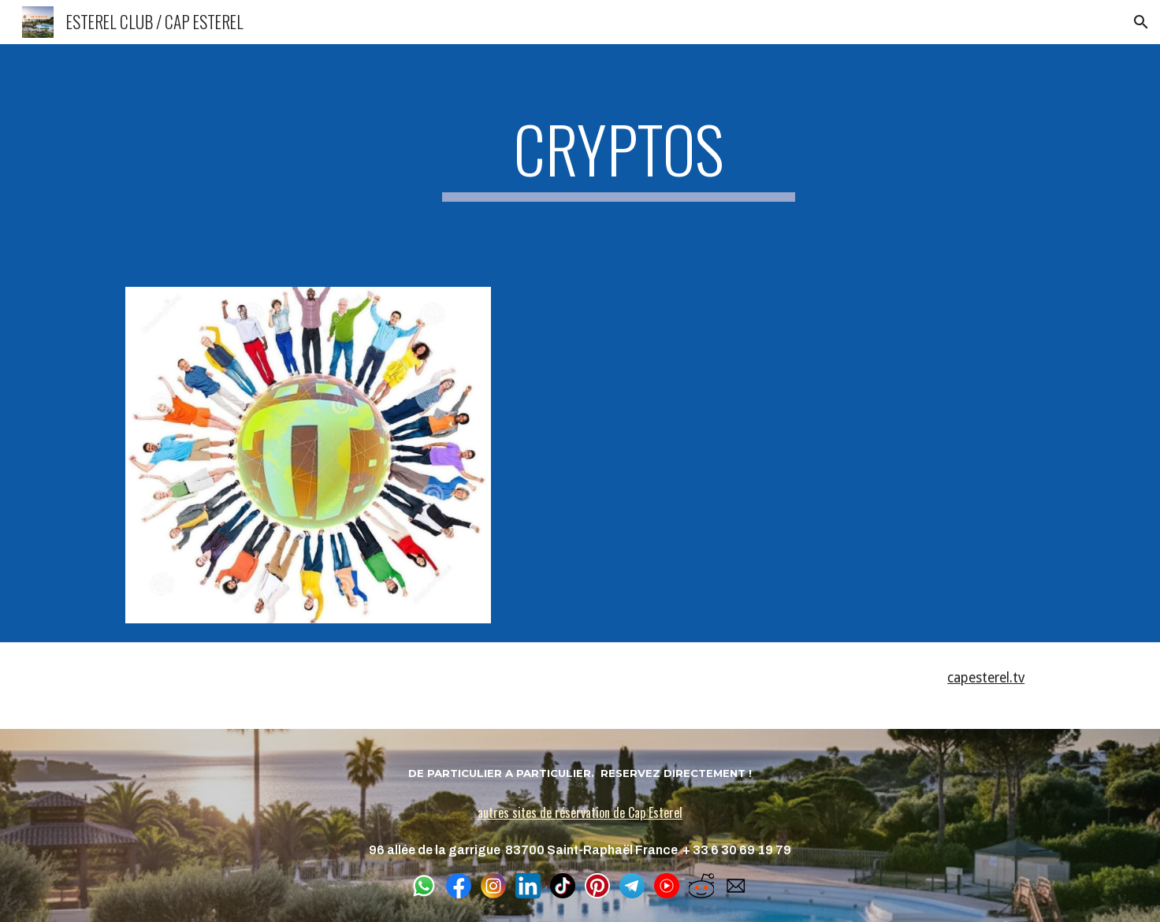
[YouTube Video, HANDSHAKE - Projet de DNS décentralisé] (774, 455)
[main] (618, 156)
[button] (1141, 22)
